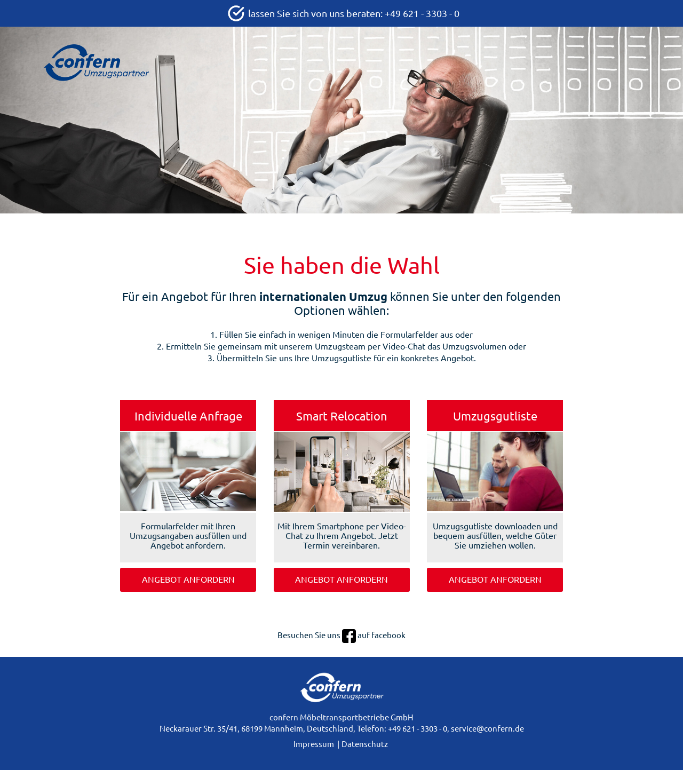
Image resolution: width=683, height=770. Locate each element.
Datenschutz (365, 744)
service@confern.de (487, 728)
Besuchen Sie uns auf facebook (341, 635)
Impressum (313, 744)
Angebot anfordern (188, 579)
